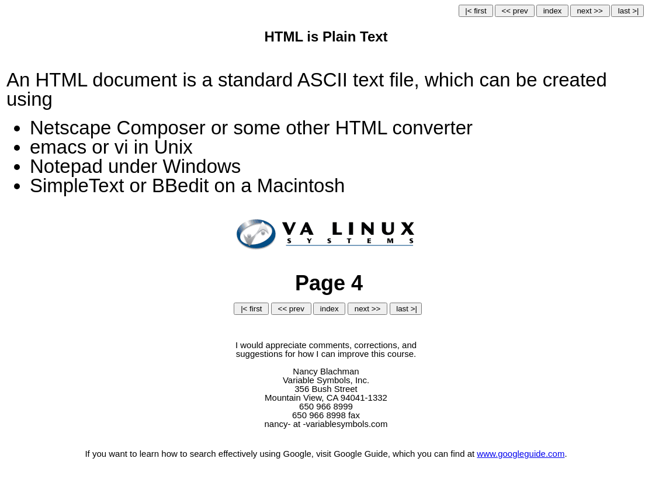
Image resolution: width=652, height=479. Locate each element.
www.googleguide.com (520, 454)
